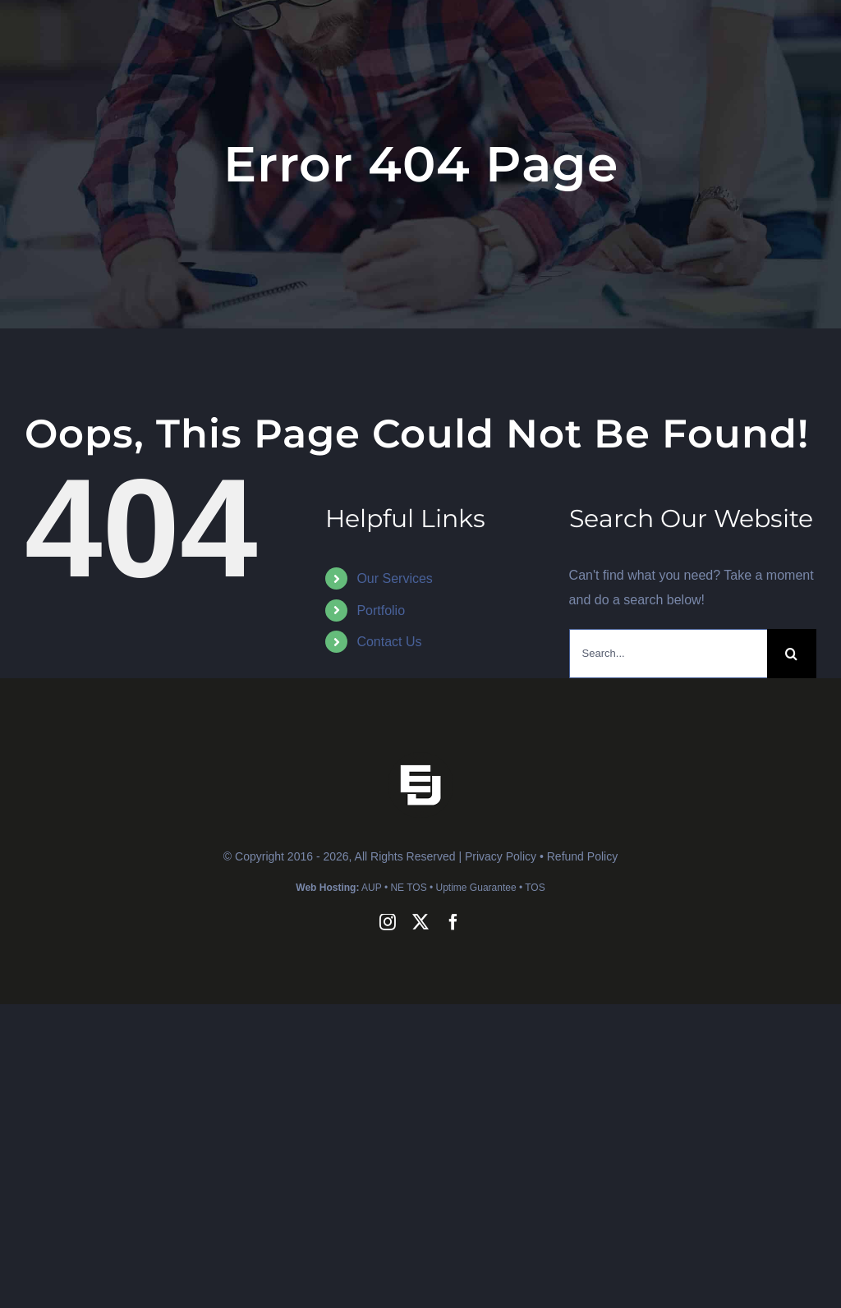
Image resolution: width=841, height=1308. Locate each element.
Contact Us (388, 642)
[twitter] (420, 922)
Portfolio (380, 610)
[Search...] (668, 653)
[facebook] (453, 922)
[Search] (791, 653)
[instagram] (387, 922)
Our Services (394, 578)
